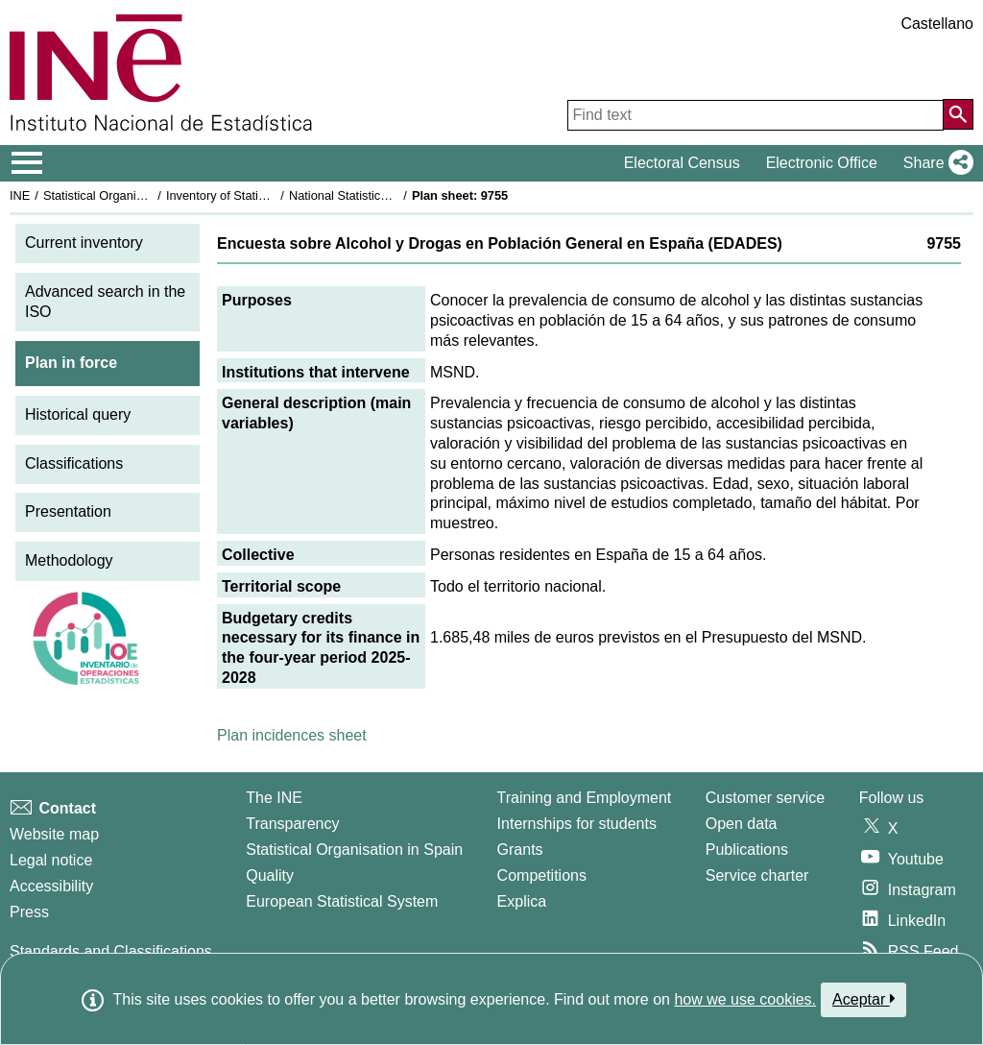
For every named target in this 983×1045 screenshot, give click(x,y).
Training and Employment (584, 798)
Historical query (78, 414)
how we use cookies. (745, 999)
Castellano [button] (936, 23)
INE (20, 195)
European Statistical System (342, 901)
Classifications (74, 463)
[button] (934, 163)
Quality (270, 875)
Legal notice (51, 860)
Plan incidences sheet (292, 735)
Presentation (68, 511)
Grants (520, 849)
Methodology (69, 560)
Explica (522, 901)
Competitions (542, 875)
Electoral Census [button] (682, 163)
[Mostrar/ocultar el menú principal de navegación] (27, 163)
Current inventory (84, 242)
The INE (274, 798)
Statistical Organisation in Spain (130, 195)
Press (29, 912)
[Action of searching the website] (958, 114)
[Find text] (755, 115)
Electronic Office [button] (821, 163)
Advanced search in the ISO (105, 301)
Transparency (292, 823)
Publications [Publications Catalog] (747, 849)
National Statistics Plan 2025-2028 (383, 195)
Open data (742, 823)
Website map (54, 834)
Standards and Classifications (111, 951)
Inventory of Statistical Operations (257, 195)
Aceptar (863, 999)
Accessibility (51, 886)
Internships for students (577, 823)
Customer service (765, 798)
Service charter (757, 875)
